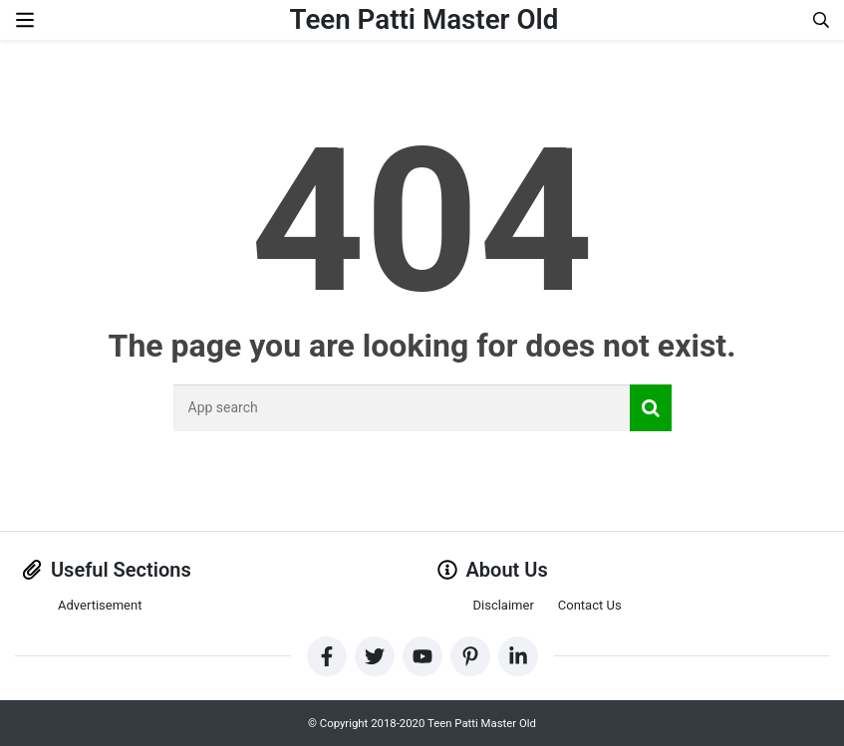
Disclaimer (503, 605)
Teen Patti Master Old (423, 19)
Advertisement (99, 605)
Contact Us (590, 605)
